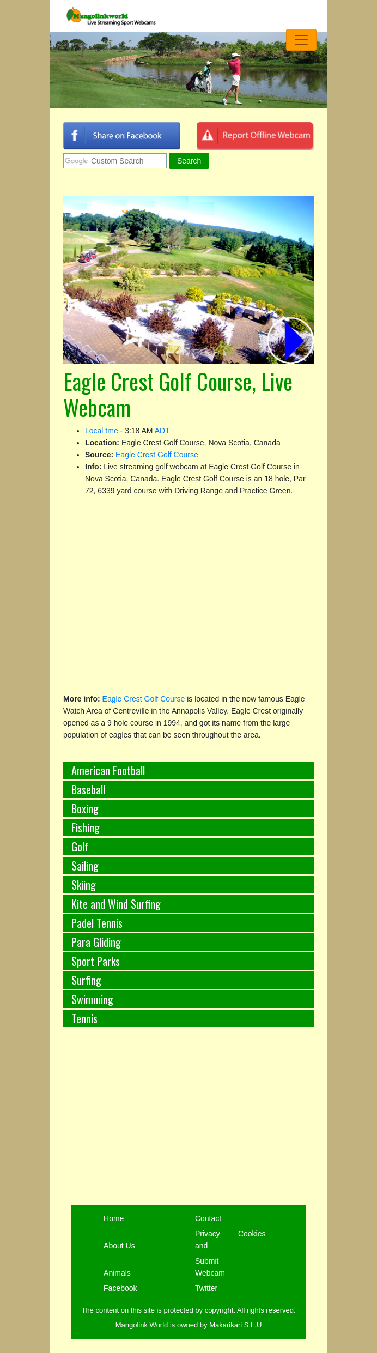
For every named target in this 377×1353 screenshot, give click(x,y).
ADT (162, 430)
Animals (117, 1273)
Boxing (85, 808)
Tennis (84, 1018)
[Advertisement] (188, 1129)
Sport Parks (95, 961)
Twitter (206, 1288)
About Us (119, 1245)
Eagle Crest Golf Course (156, 454)
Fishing (85, 827)
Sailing (85, 865)
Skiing (83, 885)
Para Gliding (96, 942)
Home (114, 1218)
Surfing (86, 980)
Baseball (88, 789)
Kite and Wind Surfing (116, 904)
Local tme (101, 430)
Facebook (120, 1288)
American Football (108, 770)
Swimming (92, 999)
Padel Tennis (97, 923)
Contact (208, 1218)
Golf (79, 846)
